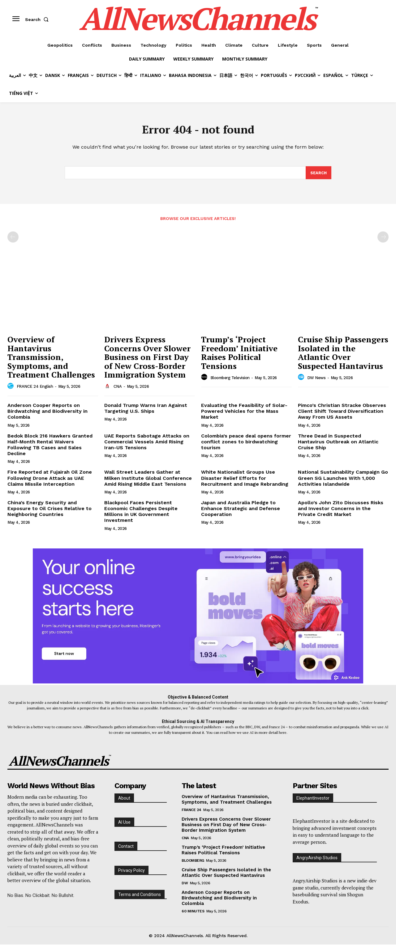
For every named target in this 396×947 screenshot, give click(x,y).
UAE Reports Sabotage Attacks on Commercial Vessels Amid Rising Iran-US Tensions (146, 444)
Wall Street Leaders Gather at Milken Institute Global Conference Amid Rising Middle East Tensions (148, 480)
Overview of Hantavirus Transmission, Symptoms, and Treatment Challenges (51, 359)
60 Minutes (193, 913)
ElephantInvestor (312, 800)
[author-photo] (11, 388)
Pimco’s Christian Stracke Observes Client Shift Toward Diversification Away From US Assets (342, 413)
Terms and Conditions (139, 896)
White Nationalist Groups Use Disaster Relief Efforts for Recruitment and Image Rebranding (244, 480)
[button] (38, 19)
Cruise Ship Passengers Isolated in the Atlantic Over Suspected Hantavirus (343, 355)
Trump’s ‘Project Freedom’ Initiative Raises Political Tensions (239, 355)
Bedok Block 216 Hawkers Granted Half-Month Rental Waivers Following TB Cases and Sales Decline (50, 447)
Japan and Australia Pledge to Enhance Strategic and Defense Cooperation (240, 510)
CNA (118, 389)
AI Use (124, 824)
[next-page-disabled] (383, 239)
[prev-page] (13, 239)
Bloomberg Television (230, 380)
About (124, 800)
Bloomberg (193, 862)
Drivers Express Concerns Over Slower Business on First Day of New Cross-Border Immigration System (147, 359)
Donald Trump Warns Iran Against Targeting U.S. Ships (145, 410)
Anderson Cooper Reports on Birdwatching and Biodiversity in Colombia (47, 413)
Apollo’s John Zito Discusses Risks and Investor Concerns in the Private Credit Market (340, 510)
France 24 (191, 812)
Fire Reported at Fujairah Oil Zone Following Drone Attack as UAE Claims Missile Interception (49, 480)
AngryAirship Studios (317, 859)
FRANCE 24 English (35, 389)
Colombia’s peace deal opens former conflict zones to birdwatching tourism (246, 444)
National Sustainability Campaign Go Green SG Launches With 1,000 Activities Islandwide (343, 480)
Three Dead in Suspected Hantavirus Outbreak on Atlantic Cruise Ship (338, 444)
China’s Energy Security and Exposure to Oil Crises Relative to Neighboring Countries (49, 510)
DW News (316, 380)
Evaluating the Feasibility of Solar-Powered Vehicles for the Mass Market (244, 413)
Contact (126, 848)
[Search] (318, 174)
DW (185, 885)
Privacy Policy (131, 872)
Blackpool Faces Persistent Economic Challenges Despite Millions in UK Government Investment (141, 514)
